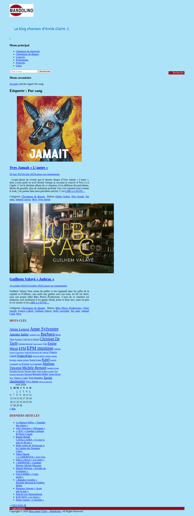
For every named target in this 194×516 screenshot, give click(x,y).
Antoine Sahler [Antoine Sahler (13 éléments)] (19, 334)
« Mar (13, 408)
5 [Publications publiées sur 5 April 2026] (29, 391)
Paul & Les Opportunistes (29, 494)
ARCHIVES (18, 508)
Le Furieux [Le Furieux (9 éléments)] (24, 364)
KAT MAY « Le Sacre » (28, 497)
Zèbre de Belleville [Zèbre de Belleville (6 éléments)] (45, 382)
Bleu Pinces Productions (68, 308)
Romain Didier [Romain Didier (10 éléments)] (40, 374)
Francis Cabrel (25, 311)
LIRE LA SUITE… (75, 191)
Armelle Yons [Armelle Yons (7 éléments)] (34, 335)
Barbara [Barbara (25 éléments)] (48, 333)
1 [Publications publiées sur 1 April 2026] (17, 391)
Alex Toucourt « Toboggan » (30, 428)
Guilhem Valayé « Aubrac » (32, 279)
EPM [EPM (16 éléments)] (22, 348)
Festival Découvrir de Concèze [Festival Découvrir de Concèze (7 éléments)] (37, 352)
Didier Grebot (62, 196)
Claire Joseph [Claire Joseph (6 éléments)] (37, 344)
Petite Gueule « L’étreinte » (30, 500)
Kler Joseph (78, 196)
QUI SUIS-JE (19, 505)
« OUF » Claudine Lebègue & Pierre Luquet (30, 432)
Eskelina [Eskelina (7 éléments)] (57, 349)
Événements (22, 60)
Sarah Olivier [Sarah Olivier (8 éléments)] (55, 374)
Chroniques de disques (27, 54)
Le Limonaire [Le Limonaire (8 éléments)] (36, 364)
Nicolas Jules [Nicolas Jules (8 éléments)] (30, 371)
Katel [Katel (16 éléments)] (46, 360)
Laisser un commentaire (47, 174)
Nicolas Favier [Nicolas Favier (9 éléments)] (17, 371)
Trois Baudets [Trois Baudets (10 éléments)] (35, 377)
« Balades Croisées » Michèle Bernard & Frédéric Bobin (30, 482)
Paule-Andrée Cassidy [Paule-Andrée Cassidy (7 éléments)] (45, 371)
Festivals (20, 62)
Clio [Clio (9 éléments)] (45, 343)
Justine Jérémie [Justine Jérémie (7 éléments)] (23, 360)
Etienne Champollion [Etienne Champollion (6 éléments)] (17, 352)
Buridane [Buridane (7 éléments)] (18, 339)
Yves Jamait (44, 199)
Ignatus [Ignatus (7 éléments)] (48, 356)
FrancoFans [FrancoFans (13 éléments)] (24, 355)
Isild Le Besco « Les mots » (30, 459)
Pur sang (75, 311)
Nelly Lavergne (61, 311)
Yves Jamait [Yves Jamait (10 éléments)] (32, 381)
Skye (34, 199)
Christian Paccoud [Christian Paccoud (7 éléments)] (25, 344)
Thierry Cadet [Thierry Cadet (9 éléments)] (21, 378)
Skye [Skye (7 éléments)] (11, 378)
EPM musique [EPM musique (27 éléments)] (40, 348)
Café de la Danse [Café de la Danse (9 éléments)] (31, 339)
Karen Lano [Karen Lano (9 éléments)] (35, 360)
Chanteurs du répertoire (28, 51)
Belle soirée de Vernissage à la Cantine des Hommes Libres (30, 448)
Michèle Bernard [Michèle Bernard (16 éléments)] (34, 368)
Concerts (20, 57)
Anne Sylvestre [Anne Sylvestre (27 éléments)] (44, 328)
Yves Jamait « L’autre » (29, 167)
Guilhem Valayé (43, 311)
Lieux (19, 65)
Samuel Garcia (23, 199)
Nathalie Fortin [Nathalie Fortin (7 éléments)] (53, 368)
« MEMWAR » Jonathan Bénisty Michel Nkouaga (28, 464)
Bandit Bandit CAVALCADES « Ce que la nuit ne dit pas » (30, 440)
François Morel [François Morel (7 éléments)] (39, 356)
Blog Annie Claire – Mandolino (45, 511)
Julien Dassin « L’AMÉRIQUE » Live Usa (30, 455)
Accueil (14, 84)
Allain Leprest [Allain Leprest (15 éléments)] (19, 329)
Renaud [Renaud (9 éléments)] (28, 374)
